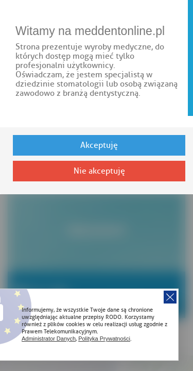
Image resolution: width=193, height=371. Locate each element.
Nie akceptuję (99, 171)
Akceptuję (99, 145)
